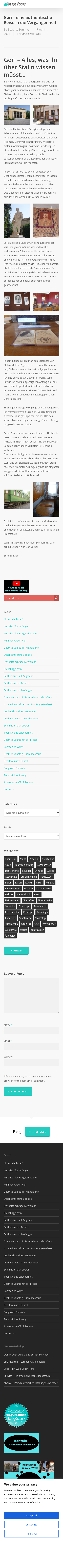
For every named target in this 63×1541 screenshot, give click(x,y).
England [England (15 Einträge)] (39, 870)
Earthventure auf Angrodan (18, 676)
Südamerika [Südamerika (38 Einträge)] (11, 923)
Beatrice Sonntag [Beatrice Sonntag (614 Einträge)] (23, 864)
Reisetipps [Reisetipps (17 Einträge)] (42, 912)
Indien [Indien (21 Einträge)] (8, 882)
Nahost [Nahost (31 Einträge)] (9, 894)
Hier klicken (38, 1131)
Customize (31, 1524)
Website (8, 1056)
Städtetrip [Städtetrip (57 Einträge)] (40, 918)
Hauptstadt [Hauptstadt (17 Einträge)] (46, 876)
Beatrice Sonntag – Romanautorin (22, 753)
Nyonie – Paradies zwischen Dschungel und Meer (30, 1383)
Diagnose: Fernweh (14, 768)
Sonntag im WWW (14, 746)
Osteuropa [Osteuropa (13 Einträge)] (24, 906)
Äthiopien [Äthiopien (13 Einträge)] (10, 935)
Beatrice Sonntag (19, 29)
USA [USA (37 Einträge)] (36, 923)
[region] (31, 1510)
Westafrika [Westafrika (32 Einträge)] (11, 929)
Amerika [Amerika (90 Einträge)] (34, 859)
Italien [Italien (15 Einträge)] (18, 882)
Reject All (32, 1533)
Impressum (10, 789)
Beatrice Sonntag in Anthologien (21, 647)
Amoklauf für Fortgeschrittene (20, 633)
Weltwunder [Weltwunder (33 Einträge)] (49, 923)
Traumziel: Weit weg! (15, 775)
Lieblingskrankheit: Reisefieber (20, 711)
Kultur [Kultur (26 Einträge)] (39, 882)
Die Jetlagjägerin (13, 668)
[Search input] (29, 598)
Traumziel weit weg (29, 34)
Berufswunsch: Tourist (16, 761)
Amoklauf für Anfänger (16, 626)
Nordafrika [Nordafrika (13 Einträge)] (28, 900)
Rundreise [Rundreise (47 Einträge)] (10, 918)
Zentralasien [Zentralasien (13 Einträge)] (37, 929)
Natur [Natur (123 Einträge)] (37, 894)
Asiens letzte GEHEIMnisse (18, 782)
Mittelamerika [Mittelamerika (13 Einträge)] (43, 888)
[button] (57, 4)
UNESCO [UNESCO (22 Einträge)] (26, 923)
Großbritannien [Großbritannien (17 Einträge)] (28, 876)
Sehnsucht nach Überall (16, 725)
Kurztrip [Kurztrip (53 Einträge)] (50, 882)
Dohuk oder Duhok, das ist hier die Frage (26, 1354)
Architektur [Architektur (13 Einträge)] (48, 859)
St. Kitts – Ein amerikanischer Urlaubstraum (27, 1375)
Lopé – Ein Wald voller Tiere (19, 1368)
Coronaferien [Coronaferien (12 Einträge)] (44, 864)
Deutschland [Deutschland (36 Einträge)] (12, 870)
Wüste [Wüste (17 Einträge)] (23, 929)
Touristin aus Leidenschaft (18, 732)
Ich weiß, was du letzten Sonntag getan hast (28, 704)
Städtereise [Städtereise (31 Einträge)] (25, 918)
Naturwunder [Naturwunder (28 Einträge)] (12, 900)
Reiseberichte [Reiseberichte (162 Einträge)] (12, 912)
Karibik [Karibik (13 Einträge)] (28, 882)
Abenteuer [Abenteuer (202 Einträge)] (10, 859)
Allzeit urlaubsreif (13, 619)
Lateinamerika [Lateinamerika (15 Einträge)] (12, 888)
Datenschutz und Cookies (18, 654)
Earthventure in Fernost (16, 683)
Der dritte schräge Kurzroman (20, 661)
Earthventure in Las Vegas (18, 690)
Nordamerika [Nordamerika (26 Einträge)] (45, 900)
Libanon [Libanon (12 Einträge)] (28, 888)
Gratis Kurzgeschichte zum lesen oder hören (28, 697)
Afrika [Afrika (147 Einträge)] (23, 859)
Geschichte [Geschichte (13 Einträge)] (11, 876)
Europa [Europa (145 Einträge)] (50, 870)
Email (8, 1040)
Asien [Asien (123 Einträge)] (8, 864)
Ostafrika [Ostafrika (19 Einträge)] (10, 906)
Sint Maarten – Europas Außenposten (24, 1361)
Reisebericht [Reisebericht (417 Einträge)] (40, 906)
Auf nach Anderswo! (15, 640)
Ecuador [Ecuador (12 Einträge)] (26, 870)
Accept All (31, 1515)
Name (8, 1024)
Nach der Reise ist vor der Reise (21, 718)
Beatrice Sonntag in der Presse (20, 739)
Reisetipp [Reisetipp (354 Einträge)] (28, 912)
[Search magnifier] (56, 598)
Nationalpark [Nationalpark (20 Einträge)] (24, 894)
